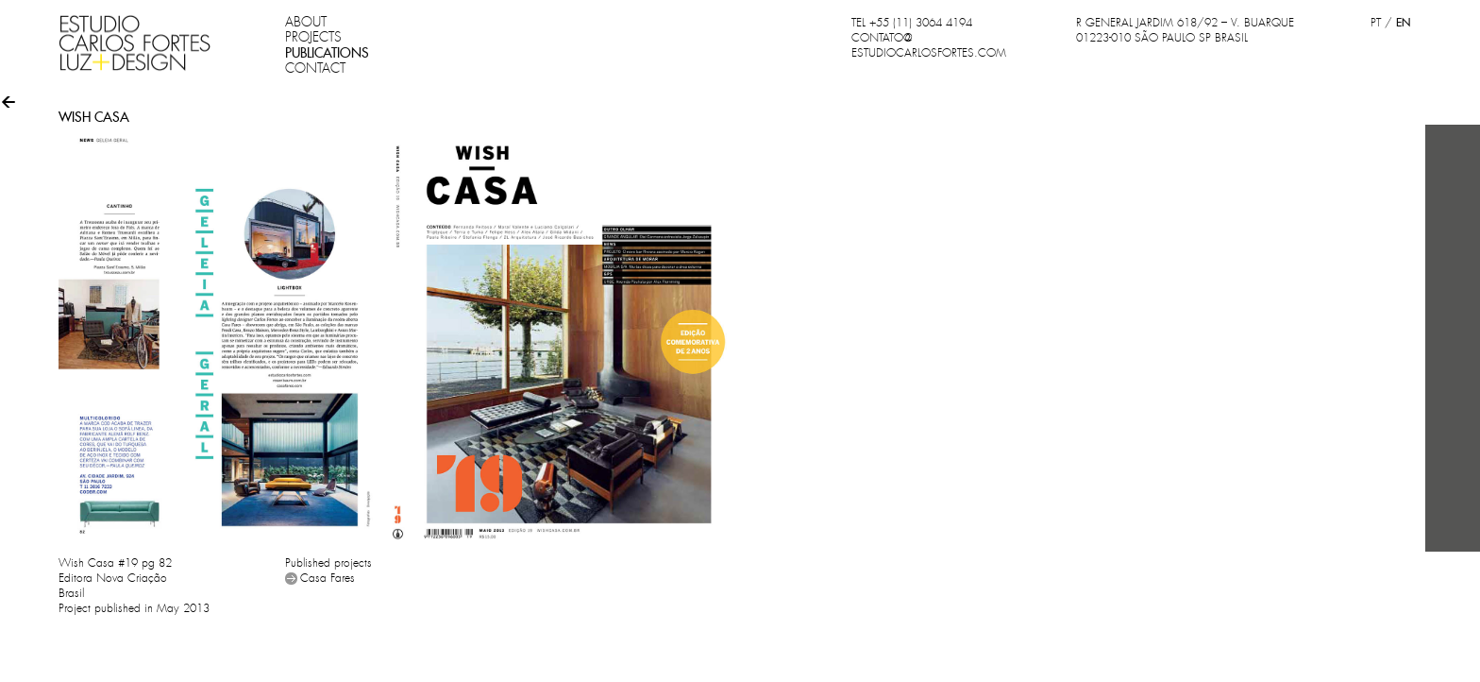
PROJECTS (313, 36)
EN (1403, 22)
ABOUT (306, 21)
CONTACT (315, 68)
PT (1376, 22)
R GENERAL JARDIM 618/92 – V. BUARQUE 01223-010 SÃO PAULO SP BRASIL (1185, 30)
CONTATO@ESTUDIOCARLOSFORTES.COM (928, 45)
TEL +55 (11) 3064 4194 (911, 22)
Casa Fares (327, 578)
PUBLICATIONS (327, 52)
